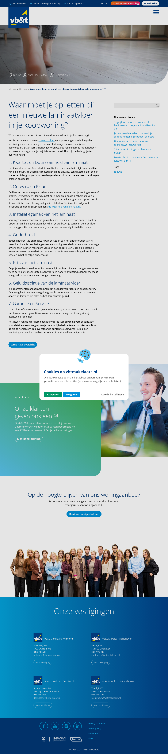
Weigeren (71, 394)
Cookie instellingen (112, 394)
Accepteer (53, 394)
